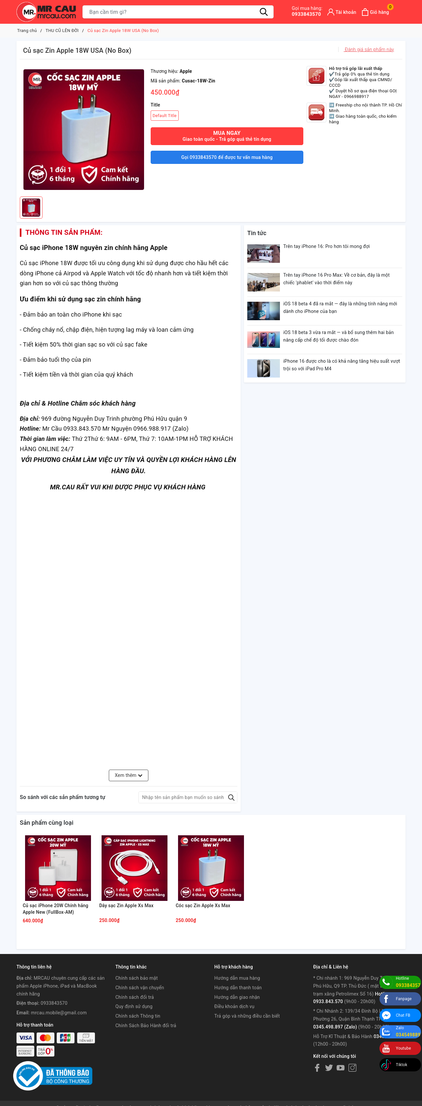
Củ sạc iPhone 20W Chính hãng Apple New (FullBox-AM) (56, 915)
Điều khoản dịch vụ (234, 1013)
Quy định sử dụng (134, 1013)
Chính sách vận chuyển (139, 994)
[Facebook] (317, 1074)
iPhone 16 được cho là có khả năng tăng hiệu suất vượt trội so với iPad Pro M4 (343, 370)
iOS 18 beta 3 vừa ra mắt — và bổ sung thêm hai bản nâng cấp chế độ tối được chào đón (340, 340)
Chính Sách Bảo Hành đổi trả (145, 1032)
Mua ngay (227, 136)
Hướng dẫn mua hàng (237, 984)
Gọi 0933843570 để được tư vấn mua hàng (227, 157)
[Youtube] (341, 1074)
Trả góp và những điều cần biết (247, 1022)
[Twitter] (329, 1074)
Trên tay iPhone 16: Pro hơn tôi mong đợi (328, 246)
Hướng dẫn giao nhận (237, 1003)
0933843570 (307, 11)
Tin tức (256, 233)
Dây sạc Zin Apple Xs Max (127, 911)
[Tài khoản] (341, 12)
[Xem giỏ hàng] (375, 12)
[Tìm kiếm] (264, 12)
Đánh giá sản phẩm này (369, 49)
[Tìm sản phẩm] (178, 11)
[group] (83, 129)
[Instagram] (352, 1074)
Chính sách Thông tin (137, 1022)
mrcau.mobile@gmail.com (59, 1019)
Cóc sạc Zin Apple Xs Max (204, 911)
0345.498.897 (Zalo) (335, 1033)
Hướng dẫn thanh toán (238, 994)
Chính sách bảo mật (136, 984)
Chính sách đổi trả (134, 1003)
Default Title (165, 115)
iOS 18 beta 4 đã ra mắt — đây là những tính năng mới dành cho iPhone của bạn (342, 310)
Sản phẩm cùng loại (47, 822)
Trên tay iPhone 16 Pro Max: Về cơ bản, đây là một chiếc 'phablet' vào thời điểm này (338, 280)
